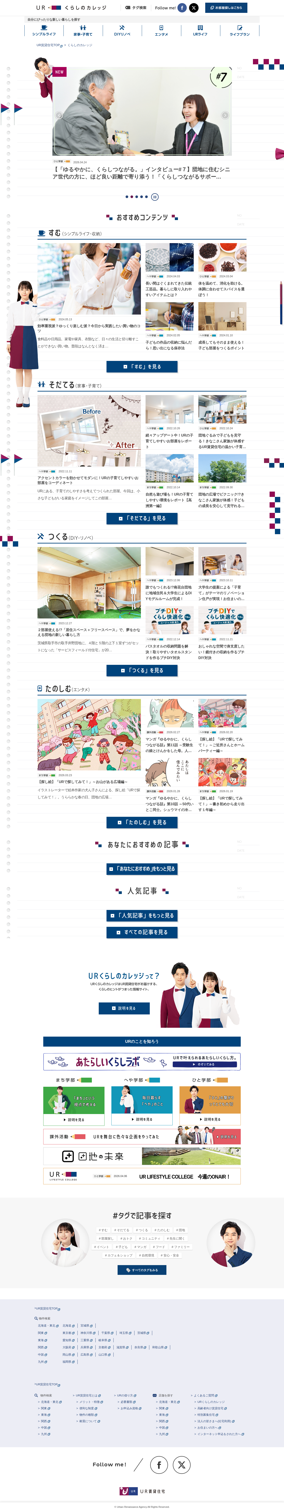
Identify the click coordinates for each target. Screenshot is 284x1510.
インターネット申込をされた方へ (219, 1434)
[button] (59, 115)
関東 (44, 1408)
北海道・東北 (49, 1402)
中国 (44, 1427)
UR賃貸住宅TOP (48, 45)
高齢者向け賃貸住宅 (210, 1408)
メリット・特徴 (89, 1402)
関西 (44, 1421)
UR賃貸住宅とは (86, 1395)
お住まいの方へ (207, 1427)
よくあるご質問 (204, 1395)
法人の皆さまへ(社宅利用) (214, 1421)
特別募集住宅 (206, 1414)
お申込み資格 (129, 1408)
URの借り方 (125, 1395)
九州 (44, 1434)
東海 (44, 1414)
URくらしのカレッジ (211, 1402)
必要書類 (126, 1402)
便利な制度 (86, 1408)
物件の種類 (86, 1414)
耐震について (88, 1421)
